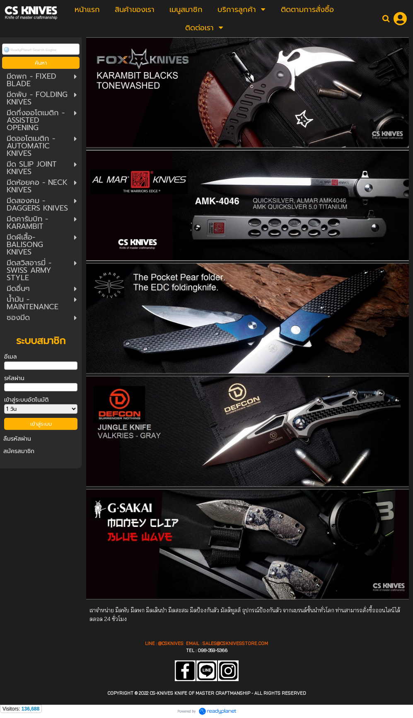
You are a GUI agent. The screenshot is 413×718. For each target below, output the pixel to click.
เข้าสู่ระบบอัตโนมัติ (26, 399)
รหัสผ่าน (14, 378)
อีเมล (10, 356)
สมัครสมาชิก (18, 451)
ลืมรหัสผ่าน (17, 438)
